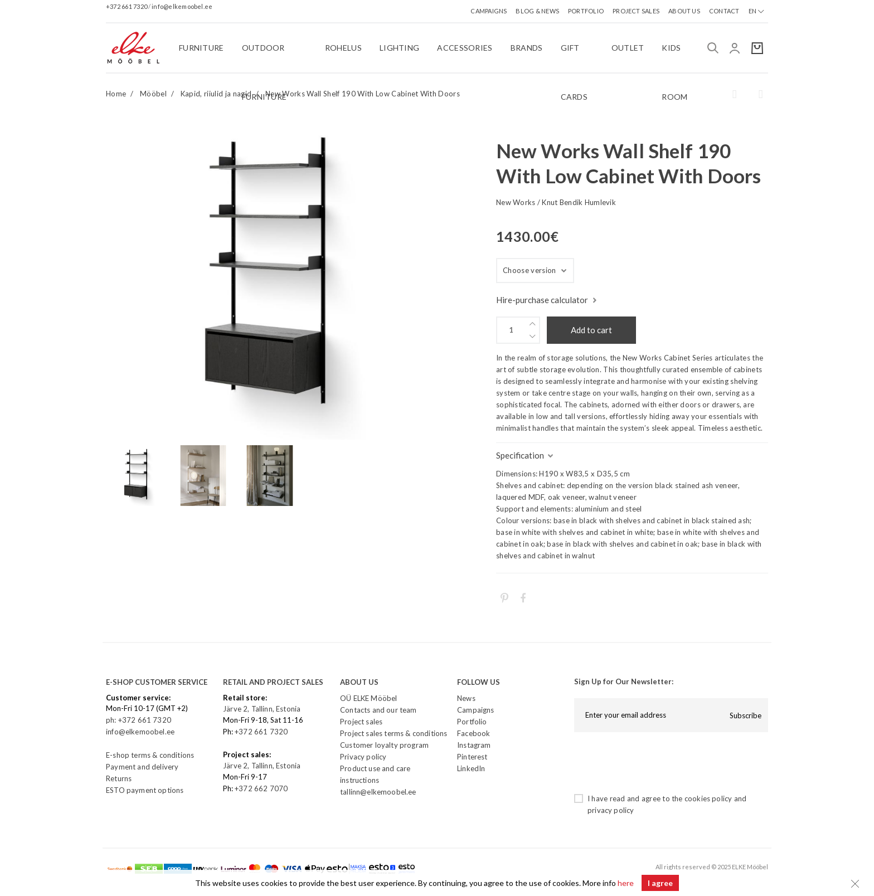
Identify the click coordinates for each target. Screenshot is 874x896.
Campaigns (475, 709)
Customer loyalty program (384, 745)
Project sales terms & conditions (393, 733)
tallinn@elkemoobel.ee (378, 791)
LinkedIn (471, 768)
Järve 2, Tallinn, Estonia (261, 708)
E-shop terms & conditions (150, 755)
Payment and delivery (142, 766)
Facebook (473, 733)
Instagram (474, 745)
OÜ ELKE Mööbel (368, 698)
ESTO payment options (144, 790)
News (466, 698)
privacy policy (610, 810)
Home (116, 93)
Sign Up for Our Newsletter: (623, 681)
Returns (119, 778)
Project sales (361, 721)
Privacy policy (363, 756)
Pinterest (472, 756)
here (626, 883)
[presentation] (659, 762)
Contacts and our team (378, 709)
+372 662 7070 (261, 788)
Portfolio (472, 721)
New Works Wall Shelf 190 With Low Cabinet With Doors (362, 93)
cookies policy (708, 798)
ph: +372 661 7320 (139, 719)
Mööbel (153, 93)
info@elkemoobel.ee (182, 6)
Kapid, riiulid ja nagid (216, 93)
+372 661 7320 (127, 6)
